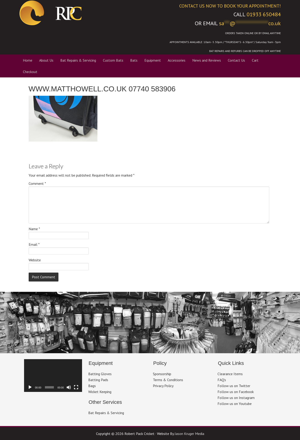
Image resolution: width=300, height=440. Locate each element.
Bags (92, 385)
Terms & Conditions (168, 379)
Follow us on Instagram (236, 397)
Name (34, 229)
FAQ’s (221, 379)
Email (34, 244)
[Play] (30, 387)
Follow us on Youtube (234, 403)
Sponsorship (162, 374)
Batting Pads (98, 379)
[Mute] (68, 387)
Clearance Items (230, 374)
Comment (37, 183)
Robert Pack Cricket (81, 12)
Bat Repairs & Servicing (106, 412)
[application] (53, 375)
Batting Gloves (100, 374)
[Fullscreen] (76, 387)
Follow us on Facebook (235, 391)
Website (35, 260)
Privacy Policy (163, 385)
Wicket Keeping (99, 391)
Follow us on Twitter (233, 385)
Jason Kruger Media (189, 433)
